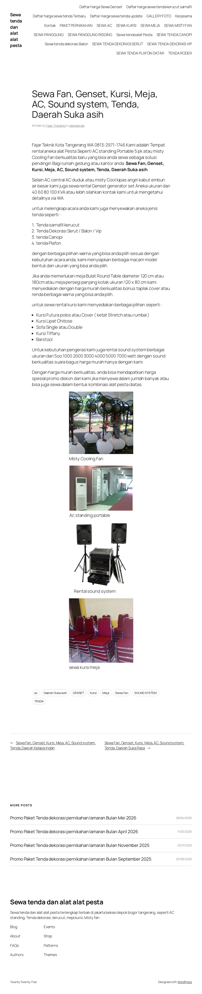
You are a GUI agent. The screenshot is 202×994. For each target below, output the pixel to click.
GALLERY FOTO (159, 16)
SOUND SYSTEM (145, 693)
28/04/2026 (184, 818)
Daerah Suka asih (55, 693)
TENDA (39, 701)
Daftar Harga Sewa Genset (100, 6)
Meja (105, 693)
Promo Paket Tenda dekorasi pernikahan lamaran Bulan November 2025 (80, 845)
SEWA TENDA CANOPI (174, 34)
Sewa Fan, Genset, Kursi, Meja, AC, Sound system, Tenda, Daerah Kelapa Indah (53, 745)
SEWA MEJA (150, 25)
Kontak (49, 25)
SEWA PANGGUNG (49, 34)
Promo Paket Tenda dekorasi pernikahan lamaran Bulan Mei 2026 (73, 817)
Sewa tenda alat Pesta (134, 34)
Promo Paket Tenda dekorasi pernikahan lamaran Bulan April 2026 (74, 831)
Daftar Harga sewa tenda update (116, 16)
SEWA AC (104, 25)
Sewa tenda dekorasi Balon (66, 43)
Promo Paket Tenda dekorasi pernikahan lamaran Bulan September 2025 (80, 859)
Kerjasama (183, 16)
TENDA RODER (180, 53)
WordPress (185, 982)
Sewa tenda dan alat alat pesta (16, 30)
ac (36, 693)
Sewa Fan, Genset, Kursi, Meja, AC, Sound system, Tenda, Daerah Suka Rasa (144, 745)
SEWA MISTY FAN (178, 25)
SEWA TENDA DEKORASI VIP (169, 43)
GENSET (78, 693)
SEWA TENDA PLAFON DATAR (140, 53)
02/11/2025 (185, 845)
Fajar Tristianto (56, 126)
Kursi (93, 693)
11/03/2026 (184, 832)
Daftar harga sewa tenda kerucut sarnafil (159, 6)
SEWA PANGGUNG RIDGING (90, 34)
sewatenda (76, 126)
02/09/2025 (184, 859)
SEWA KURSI (126, 25)
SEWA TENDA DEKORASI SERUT (117, 43)
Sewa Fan (121, 693)
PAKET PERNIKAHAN (76, 25)
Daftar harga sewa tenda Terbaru (59, 16)
